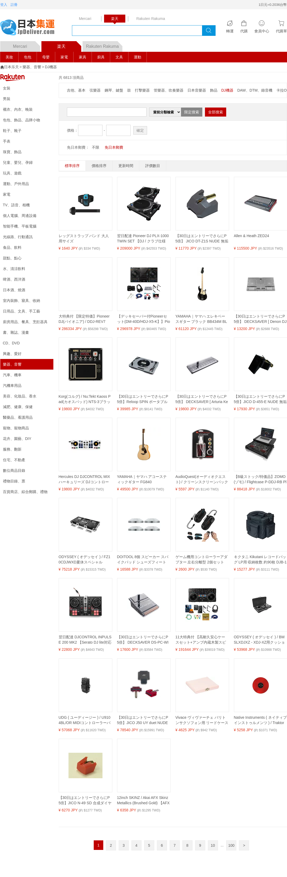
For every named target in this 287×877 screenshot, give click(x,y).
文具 (119, 57)
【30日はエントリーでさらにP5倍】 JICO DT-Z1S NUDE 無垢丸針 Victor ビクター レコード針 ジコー (201, 239)
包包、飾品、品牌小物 (21, 120)
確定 (140, 130)
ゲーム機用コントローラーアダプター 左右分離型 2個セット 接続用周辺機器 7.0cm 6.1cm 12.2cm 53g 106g (201, 560)
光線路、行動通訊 (18, 237)
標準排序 (72, 166)
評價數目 (152, 166)
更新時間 (125, 166)
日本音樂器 (196, 90)
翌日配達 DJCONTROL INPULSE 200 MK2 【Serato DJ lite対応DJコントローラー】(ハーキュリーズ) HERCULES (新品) (85, 640)
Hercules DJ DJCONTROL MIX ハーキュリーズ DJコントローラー (84, 479)
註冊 (14, 5)
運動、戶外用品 (16, 184)
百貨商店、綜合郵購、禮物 (25, 492)
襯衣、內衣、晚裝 (18, 109)
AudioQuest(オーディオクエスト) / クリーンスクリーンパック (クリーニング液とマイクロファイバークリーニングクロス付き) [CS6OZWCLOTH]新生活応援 (201, 479)
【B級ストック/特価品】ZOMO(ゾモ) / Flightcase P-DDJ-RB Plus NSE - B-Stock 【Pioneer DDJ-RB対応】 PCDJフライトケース (260, 479)
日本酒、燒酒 (14, 290)
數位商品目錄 (14, 470)
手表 (6, 141)
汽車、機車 (12, 375)
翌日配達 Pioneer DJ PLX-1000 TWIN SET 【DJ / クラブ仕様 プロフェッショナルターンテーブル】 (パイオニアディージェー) (143, 239)
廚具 (101, 57)
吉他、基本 (76, 90)
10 (213, 845)
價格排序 (99, 166)
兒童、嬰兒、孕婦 (18, 162)
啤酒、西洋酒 (14, 279)
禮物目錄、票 (14, 481)
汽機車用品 (12, 385)
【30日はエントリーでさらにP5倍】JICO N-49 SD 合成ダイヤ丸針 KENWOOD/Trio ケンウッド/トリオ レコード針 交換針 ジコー (85, 800)
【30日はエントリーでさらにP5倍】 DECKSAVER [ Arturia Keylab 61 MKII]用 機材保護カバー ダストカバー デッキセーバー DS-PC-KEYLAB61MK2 (202, 399)
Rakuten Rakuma (104, 45)
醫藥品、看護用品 (18, 417)
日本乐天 (11, 67)
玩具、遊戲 (12, 173)
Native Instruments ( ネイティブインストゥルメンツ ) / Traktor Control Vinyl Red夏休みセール (260, 720)
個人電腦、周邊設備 (19, 215)
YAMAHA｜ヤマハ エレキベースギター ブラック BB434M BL (201, 319)
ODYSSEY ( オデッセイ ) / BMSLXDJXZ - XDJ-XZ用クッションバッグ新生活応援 (259, 640)
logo (30, 27)
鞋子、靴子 (12, 131)
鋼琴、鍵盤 (114, 90)
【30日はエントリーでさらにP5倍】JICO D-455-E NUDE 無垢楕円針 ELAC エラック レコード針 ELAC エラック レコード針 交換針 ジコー (260, 399)
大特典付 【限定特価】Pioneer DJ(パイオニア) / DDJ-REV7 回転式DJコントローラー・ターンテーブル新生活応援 (85, 319)
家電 (64, 57)
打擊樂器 (142, 90)
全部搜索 (215, 112)
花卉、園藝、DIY (17, 439)
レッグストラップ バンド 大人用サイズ (84, 238)
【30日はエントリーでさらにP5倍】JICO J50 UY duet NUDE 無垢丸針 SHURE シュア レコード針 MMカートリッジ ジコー (143, 720)
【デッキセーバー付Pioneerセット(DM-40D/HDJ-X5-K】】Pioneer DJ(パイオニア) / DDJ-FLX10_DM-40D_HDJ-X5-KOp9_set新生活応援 (143, 319)
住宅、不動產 (14, 460)
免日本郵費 (114, 147)
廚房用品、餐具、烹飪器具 (25, 322)
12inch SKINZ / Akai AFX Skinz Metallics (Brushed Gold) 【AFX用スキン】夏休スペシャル (143, 800)
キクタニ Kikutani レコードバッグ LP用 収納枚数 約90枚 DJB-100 (260, 560)
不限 (95, 147)
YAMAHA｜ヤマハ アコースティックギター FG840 (142, 479)
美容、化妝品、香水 (19, 396)
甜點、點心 (12, 258)
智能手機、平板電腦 (19, 226)
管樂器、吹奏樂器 (168, 90)
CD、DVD (11, 343)
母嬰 (46, 57)
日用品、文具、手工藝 (21, 311)
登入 (3, 5)
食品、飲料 (12, 247)
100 (231, 845)
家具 (82, 57)
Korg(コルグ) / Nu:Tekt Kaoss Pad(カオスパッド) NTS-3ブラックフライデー (85, 399)
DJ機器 (51, 67)
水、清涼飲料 (14, 269)
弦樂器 (95, 90)
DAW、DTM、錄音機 (254, 90)
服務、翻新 (12, 449)
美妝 (9, 57)
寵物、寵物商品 (16, 428)
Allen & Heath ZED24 (251, 236)
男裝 (6, 99)
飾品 (213, 90)
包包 (27, 57)
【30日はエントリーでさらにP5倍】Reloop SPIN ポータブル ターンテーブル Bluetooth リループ (142, 399)
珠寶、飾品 (12, 152)
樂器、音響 (32, 67)
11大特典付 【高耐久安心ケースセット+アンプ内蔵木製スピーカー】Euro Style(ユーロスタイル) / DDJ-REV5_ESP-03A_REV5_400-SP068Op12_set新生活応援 (201, 640)
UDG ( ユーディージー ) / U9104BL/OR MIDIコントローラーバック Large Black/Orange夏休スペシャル (85, 720)
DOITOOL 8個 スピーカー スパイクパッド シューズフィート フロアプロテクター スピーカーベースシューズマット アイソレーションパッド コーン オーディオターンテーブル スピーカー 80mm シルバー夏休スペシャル (143, 560)
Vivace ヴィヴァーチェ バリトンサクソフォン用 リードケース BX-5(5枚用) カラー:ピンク (202, 720)
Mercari (26, 45)
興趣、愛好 (12, 354)
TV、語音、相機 (16, 205)
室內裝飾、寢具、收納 (21, 300)
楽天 (69, 45)
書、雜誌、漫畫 (16, 332)
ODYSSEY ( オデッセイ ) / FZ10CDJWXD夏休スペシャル (84, 559)
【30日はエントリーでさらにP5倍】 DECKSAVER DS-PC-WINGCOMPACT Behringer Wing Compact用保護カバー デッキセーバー (143, 640)
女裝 (6, 88)
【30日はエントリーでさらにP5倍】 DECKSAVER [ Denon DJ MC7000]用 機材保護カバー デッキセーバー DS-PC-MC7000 (260, 319)
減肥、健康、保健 (18, 407)
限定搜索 (191, 112)
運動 (137, 57)
